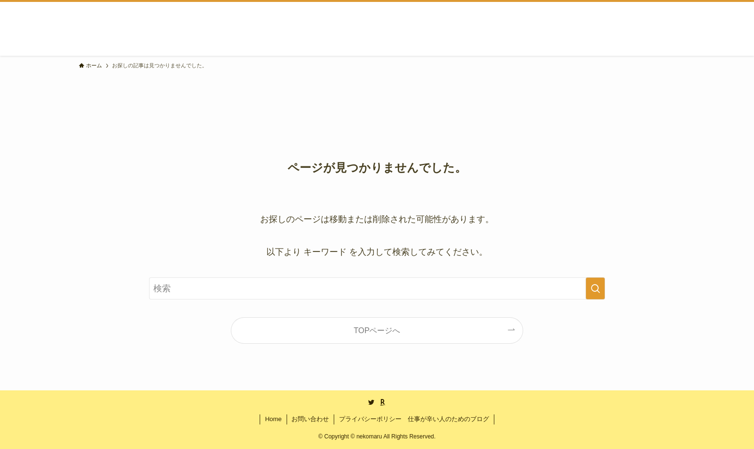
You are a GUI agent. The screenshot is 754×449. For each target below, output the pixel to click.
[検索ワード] (377, 288)
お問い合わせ (310, 419)
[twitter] (371, 402)
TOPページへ (377, 330)
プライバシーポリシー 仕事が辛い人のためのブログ (414, 419)
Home (273, 419)
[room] (382, 402)
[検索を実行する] (595, 288)
